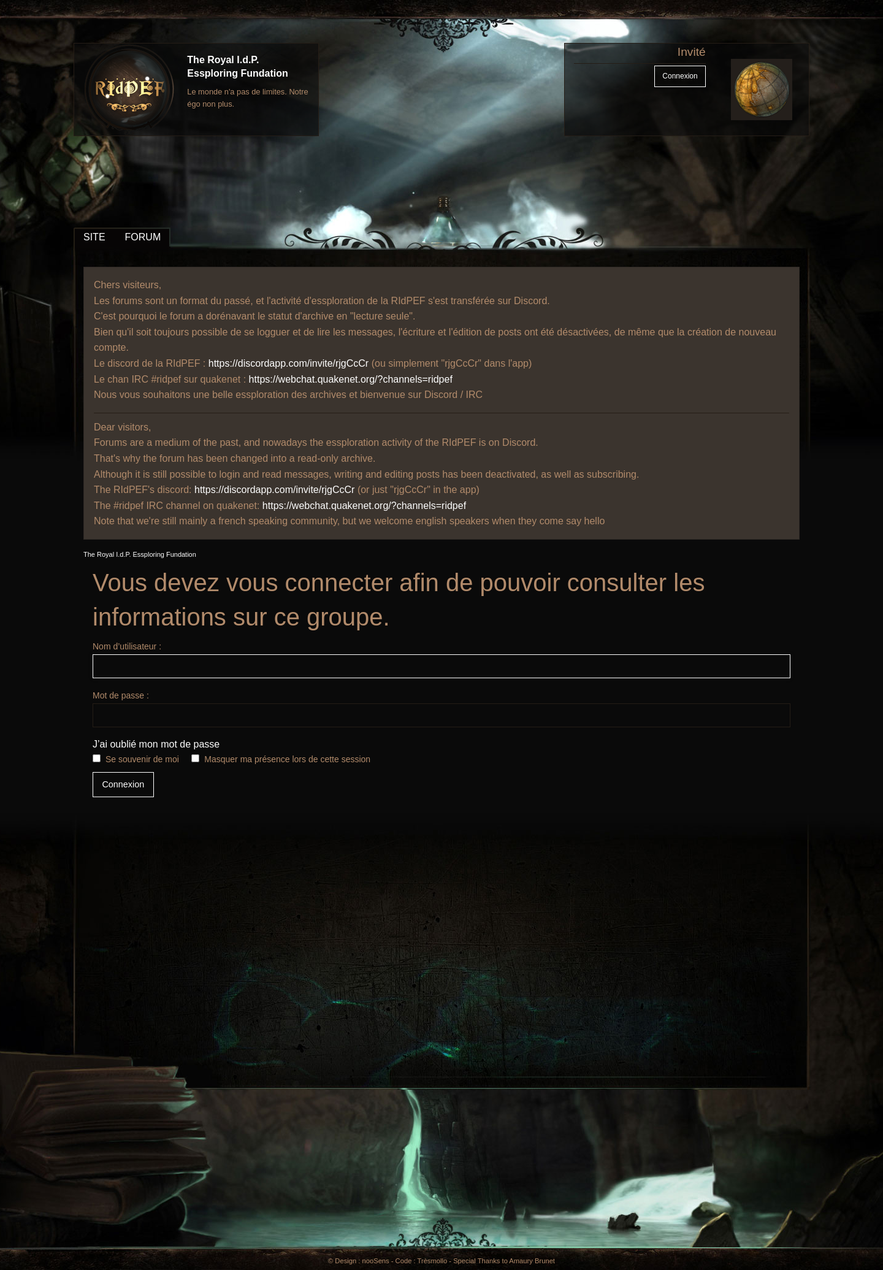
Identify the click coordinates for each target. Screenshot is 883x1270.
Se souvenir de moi (142, 759)
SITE (94, 237)
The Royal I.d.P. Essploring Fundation (139, 554)
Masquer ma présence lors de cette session (287, 759)
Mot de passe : (441, 708)
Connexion (679, 76)
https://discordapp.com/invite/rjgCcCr (288, 363)
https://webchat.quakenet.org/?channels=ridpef (351, 379)
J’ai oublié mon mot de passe (156, 744)
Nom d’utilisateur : (441, 659)
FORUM (143, 237)
